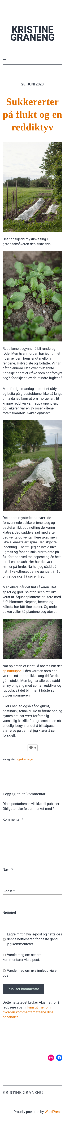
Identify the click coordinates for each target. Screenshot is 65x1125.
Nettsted (9, 913)
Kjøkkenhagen (25, 759)
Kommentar (13, 819)
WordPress (53, 1112)
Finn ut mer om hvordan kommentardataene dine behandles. (28, 1012)
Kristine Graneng (32, 33)
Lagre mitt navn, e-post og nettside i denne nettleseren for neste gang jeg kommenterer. (34, 939)
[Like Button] (31, 747)
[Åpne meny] (5, 60)
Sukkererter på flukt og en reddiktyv (32, 114)
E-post (9, 891)
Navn (8, 869)
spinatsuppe (12, 671)
